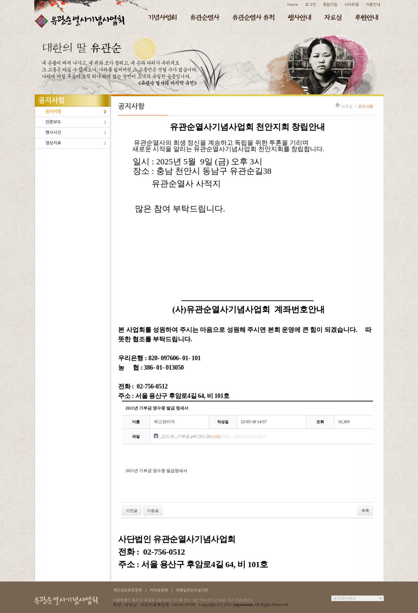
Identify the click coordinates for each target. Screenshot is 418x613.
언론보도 (53, 122)
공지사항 (53, 111)
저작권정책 (159, 590)
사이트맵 (351, 5)
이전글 (131, 510)
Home (292, 5)
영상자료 (53, 143)
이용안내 (373, 5)
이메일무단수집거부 (192, 590)
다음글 (153, 510)
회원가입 (330, 5)
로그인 (310, 5)
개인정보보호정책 (127, 590)
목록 (365, 510)
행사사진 (53, 132)
